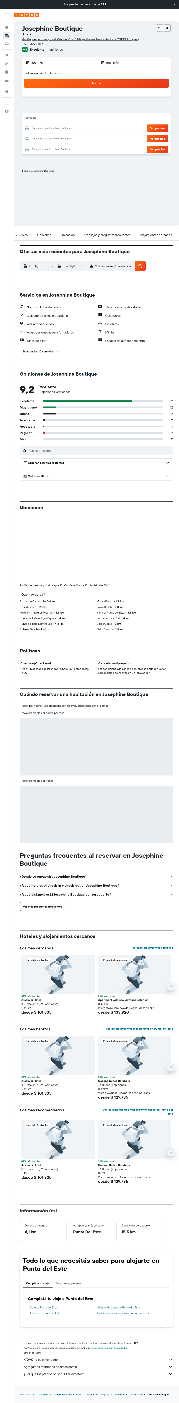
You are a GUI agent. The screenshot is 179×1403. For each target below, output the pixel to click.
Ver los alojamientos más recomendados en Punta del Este (138, 1045)
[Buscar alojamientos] (7, 35)
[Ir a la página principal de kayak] (26, 15)
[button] (174, 4)
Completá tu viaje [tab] (37, 1217)
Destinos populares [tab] (68, 1217)
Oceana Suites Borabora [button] (114, 1014)
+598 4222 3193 (33, 44)
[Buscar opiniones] (100, 450)
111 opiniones (54, 49)
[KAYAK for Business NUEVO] (7, 80)
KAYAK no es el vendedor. (98, 1293)
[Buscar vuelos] (7, 27)
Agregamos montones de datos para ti (98, 1300)
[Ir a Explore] (7, 55)
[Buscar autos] (7, 44)
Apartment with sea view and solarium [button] (123, 933)
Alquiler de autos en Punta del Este (118, 1241)
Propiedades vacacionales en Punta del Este (124, 1247)
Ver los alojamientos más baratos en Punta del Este (139, 962)
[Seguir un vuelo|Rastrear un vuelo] (7, 64)
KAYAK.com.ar (27, 1328)
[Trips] (7, 92)
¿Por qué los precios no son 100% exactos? (98, 1307)
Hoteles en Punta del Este (45, 1247)
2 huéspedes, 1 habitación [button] (43, 73)
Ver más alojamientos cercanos (152, 881)
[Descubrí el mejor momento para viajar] (7, 72)
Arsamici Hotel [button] (31, 933)
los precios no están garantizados (109, 1281)
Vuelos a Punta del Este (43, 1241)
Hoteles (43, 1328)
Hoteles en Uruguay (98, 1328)
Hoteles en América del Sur (67, 1328)
